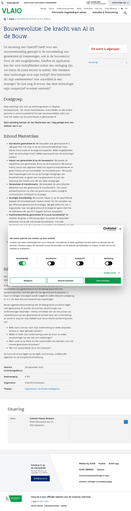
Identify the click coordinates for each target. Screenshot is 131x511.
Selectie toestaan (65, 280)
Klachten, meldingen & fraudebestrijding (95, 482)
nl (122, 8)
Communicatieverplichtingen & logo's (94, 476)
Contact (100, 469)
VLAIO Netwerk (111, 8)
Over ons (98, 8)
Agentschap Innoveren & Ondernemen (40, 3)
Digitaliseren (31, 392)
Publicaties (88, 8)
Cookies (63, 506)
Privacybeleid (37, 506)
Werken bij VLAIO (87, 463)
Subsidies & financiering (105, 12)
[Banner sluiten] (120, 229)
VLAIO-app (114, 463)
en (126, 8)
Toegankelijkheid (51, 506)
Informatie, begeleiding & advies (69, 12)
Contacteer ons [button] (119, 2)
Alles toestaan (103, 280)
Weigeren (28, 280)
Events (51, 8)
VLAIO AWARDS (86, 469)
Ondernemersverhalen (65, 8)
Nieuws (43, 8)
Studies (102, 463)
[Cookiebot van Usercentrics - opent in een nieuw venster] (105, 229)
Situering (93, 62)
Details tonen (110, 273)
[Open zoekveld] (125, 13)
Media (79, 8)
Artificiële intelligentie (48, 392)
